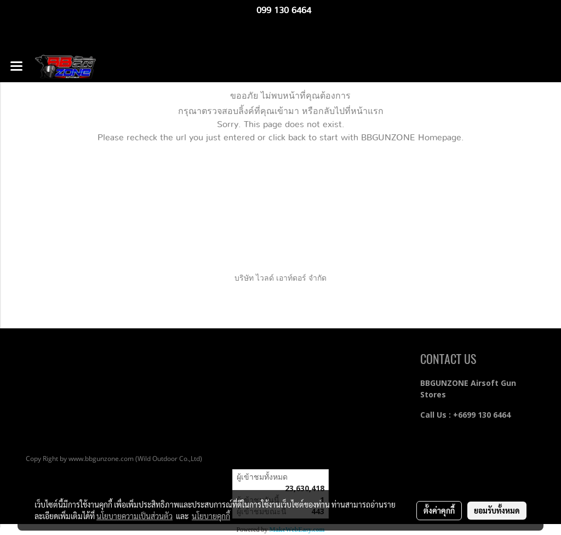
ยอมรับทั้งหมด (497, 510)
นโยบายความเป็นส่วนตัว (134, 516)
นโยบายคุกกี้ (211, 516)
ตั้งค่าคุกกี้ (439, 510)
